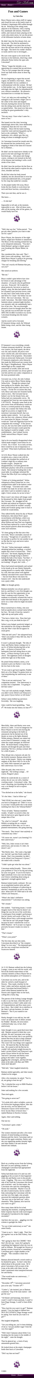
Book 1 (10, 5)
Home (3, 5)
